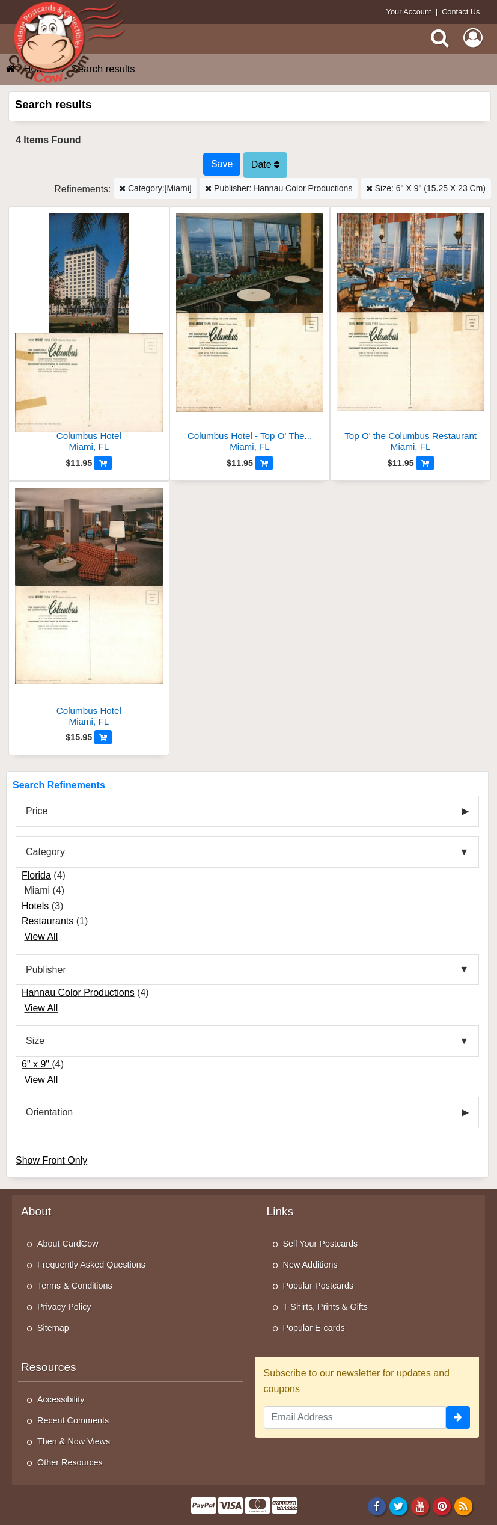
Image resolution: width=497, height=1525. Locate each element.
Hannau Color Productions (78, 992)
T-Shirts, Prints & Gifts (325, 1307)
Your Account (408, 11)
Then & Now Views (73, 1441)
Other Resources (70, 1462)
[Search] (440, 38)
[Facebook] (376, 1506)
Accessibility (60, 1399)
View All (41, 936)
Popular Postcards (318, 1285)
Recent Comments (73, 1420)
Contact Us (461, 11)
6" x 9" (37, 1064)
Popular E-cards (314, 1328)
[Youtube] (420, 1506)
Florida (36, 875)
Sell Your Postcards (320, 1243)
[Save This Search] (221, 164)
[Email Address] (355, 1417)
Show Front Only (51, 1160)
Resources (48, 1367)
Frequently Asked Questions (91, 1264)
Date (265, 164)
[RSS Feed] (463, 1506)
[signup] (458, 1417)
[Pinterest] (442, 1506)
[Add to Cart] (103, 463)
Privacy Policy (64, 1307)
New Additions (310, 1264)
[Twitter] (398, 1506)
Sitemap (53, 1328)
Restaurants (47, 921)
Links (280, 1211)
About (36, 1211)
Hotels (35, 906)
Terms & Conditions (74, 1285)
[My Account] (473, 38)
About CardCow (68, 1243)
